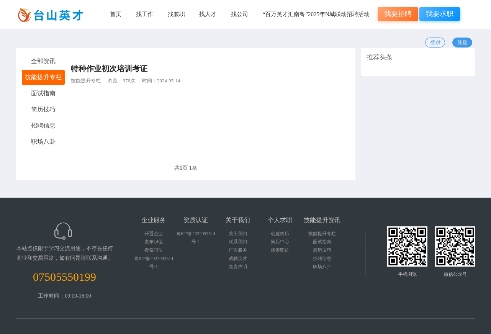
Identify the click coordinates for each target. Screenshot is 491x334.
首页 (115, 14)
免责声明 (238, 266)
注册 (462, 42)
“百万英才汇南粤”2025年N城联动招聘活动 (316, 14)
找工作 (144, 14)
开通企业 (153, 233)
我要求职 (439, 14)
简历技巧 (322, 250)
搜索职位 (153, 250)
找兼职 (176, 14)
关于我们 (238, 233)
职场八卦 (322, 266)
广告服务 (238, 250)
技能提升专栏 (86, 81)
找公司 (239, 14)
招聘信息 (322, 258)
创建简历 (280, 233)
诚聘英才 (238, 258)
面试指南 (322, 241)
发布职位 (153, 241)
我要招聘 (398, 14)
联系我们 (238, 241)
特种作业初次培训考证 (109, 68)
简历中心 (280, 241)
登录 (435, 42)
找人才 (207, 14)
